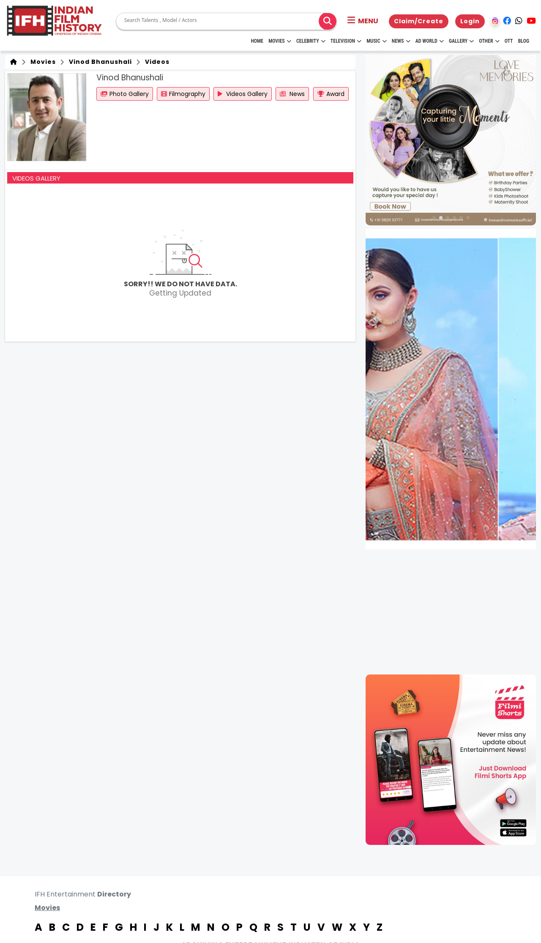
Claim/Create (418, 21)
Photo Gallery (125, 94)
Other (489, 41)
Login (470, 21)
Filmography (183, 94)
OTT (509, 41)
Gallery (461, 41)
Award (330, 94)
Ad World (429, 41)
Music (376, 41)
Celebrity (310, 41)
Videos (155, 62)
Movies (279, 41)
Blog (523, 41)
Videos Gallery (243, 94)
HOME (257, 41)
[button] (362, 21)
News (401, 41)
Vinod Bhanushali (99, 62)
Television (346, 41)
